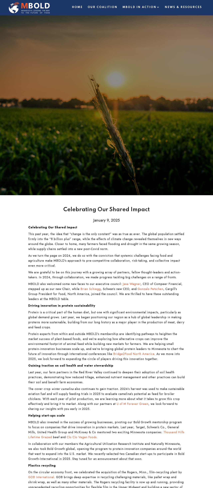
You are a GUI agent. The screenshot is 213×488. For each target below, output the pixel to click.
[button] (141, 7)
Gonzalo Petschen (150, 289)
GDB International (41, 477)
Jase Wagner (132, 284)
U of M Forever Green (132, 404)
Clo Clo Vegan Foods (82, 437)
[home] (29, 7)
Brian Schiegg (91, 289)
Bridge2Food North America (133, 354)
